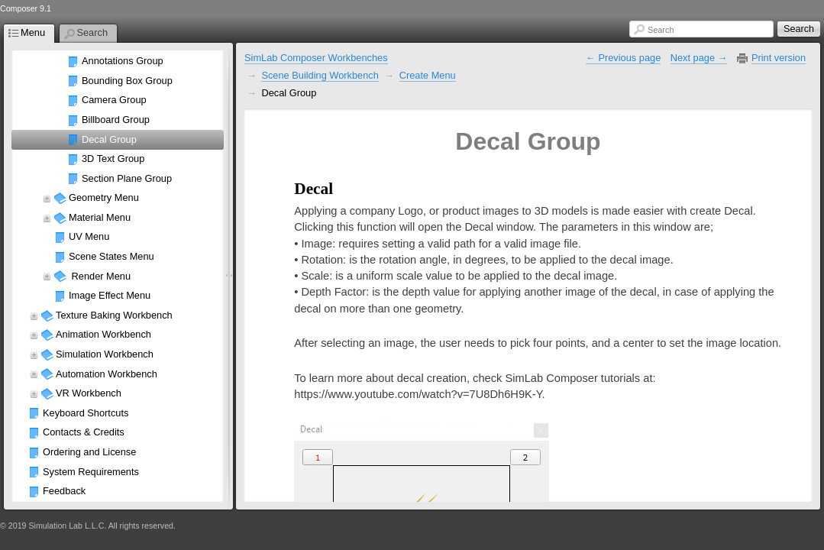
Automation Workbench (106, 374)
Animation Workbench (103, 334)
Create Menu (427, 75)
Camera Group (114, 99)
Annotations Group (122, 60)
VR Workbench (88, 393)
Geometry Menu (104, 197)
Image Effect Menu (109, 295)
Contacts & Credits (83, 432)
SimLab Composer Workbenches (316, 57)
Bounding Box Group (127, 80)
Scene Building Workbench (319, 75)
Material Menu (100, 217)
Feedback (64, 491)
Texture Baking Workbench (114, 315)
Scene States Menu (111, 256)
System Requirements (91, 471)
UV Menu (89, 236)
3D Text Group (113, 158)
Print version (778, 57)
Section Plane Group (127, 178)
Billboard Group (116, 119)
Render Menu (100, 276)
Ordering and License (89, 452)
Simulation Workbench (104, 354)
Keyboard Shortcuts (85, 413)
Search (661, 29)
